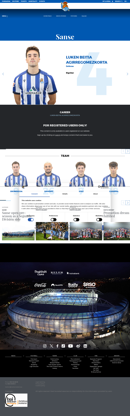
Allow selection (64, 228)
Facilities (75, 368)
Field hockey (54, 359)
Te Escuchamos (96, 372)
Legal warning (40, 382)
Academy (34, 364)
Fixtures (74, 16)
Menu (5, 16)
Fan (96, 356)
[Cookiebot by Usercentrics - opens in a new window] (99, 187)
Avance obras (116, 362)
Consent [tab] (34, 194)
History (54, 368)
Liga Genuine (34, 366)
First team (34, 359)
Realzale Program (96, 359)
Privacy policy (40, 384)
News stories (61, 16)
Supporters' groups (96, 366)
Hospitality (33, 1)
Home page (47, 16)
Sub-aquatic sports (55, 364)
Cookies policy (40, 385)
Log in (57, 135)
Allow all (94, 228)
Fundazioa (6, 1)
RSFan (96, 364)
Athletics (55, 361)
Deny (36, 228)
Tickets (24, 1)
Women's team (34, 361)
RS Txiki (96, 368)
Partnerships (75, 364)
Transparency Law (75, 361)
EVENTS (42, 1)
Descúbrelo (116, 359)
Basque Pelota (54, 362)
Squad (84, 16)
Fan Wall (96, 370)
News (13, 356)
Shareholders (96, 362)
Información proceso (117, 361)
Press (75, 366)
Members (96, 361)
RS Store (15, 1)
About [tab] (95, 194)
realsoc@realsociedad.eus (13, 387)
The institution (75, 359)
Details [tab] (65, 194)
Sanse (34, 362)
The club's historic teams (55, 366)
